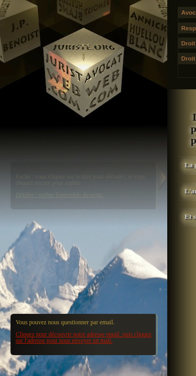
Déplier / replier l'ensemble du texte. (59, 195)
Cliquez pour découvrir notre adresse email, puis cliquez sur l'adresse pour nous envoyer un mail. (84, 337)
